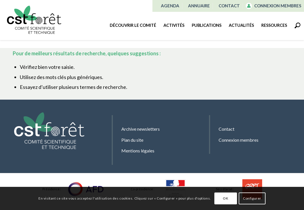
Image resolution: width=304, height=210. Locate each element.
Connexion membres (277, 5)
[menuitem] (170, 6)
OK (225, 198)
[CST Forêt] (34, 20)
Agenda (170, 5)
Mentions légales (137, 150)
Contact (229, 5)
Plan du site (132, 140)
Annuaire (199, 5)
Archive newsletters (140, 129)
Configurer (252, 198)
